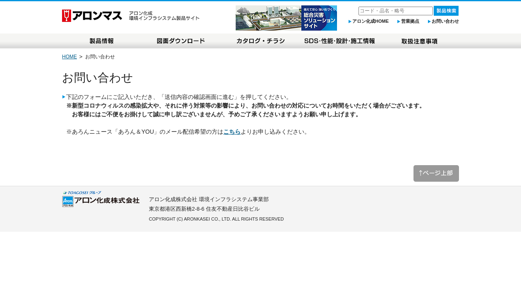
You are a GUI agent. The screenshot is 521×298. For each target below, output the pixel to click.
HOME (69, 57)
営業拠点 (410, 21)
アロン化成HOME (370, 21)
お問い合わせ (445, 21)
